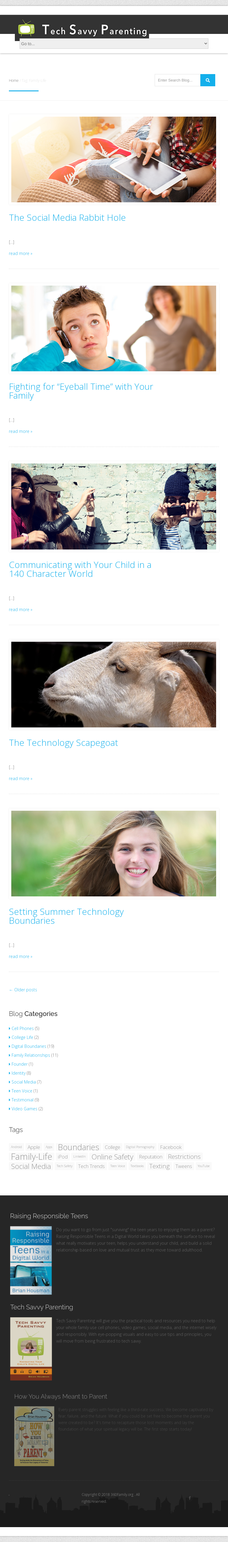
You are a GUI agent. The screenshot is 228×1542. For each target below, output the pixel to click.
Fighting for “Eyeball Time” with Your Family (81, 391)
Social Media (22, 1082)
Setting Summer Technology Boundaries (66, 916)
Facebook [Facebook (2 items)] (171, 1147)
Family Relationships (29, 1055)
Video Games (23, 1109)
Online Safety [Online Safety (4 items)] (112, 1157)
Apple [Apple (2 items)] (34, 1147)
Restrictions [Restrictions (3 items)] (184, 1157)
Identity (17, 1073)
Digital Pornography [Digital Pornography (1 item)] (140, 1147)
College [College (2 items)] (112, 1147)
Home (14, 80)
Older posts (23, 989)
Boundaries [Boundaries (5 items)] (78, 1147)
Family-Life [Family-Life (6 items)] (31, 1157)
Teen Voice (20, 1091)
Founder (18, 1064)
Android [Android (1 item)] (16, 1147)
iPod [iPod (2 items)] (63, 1156)
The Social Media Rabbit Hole (67, 217)
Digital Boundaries (27, 1046)
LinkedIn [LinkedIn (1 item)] (79, 1156)
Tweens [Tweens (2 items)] (183, 1166)
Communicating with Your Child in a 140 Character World (80, 569)
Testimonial (21, 1100)
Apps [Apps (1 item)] (49, 1147)
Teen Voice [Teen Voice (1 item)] (117, 1166)
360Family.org (122, 1494)
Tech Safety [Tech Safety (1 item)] (64, 1166)
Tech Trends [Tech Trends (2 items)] (91, 1166)
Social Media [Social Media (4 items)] (31, 1166)
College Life (21, 1037)
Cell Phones (21, 1028)
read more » (20, 253)
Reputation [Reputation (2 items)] (150, 1156)
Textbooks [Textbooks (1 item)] (137, 1166)
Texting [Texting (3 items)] (159, 1166)
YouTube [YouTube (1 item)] (204, 1166)
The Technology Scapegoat (63, 742)
